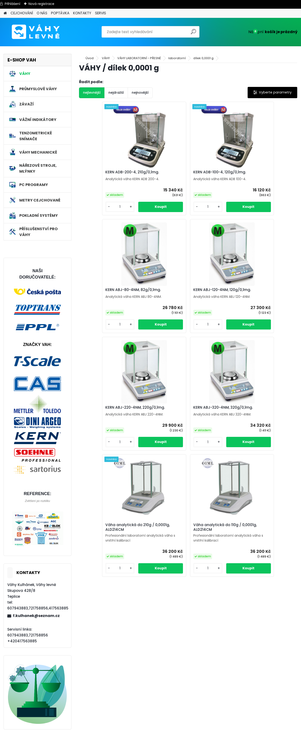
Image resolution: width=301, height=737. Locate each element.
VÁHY (106, 58)
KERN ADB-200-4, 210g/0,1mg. (111, 172)
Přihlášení (12, 3)
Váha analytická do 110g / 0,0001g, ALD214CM (217, 410)
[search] (194, 33)
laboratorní (177, 58)
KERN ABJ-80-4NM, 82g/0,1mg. (257, 172)
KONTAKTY (82, 13)
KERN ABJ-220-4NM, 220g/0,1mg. (186, 289)
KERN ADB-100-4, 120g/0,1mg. (183, 172)
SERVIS (100, 13)
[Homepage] (5, 13)
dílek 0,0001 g (203, 58)
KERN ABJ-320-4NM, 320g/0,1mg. (259, 289)
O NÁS (42, 13)
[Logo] (36, 32)
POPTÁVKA (60, 13)
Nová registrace (41, 3)
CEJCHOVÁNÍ (22, 13)
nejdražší (116, 92)
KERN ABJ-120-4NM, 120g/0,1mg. (113, 289)
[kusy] (95, 207)
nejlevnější (92, 92)
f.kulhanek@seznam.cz (36, 615)
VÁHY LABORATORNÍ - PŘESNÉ (139, 58)
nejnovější (140, 92)
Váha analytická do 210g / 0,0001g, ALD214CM (144, 410)
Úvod (90, 58)
